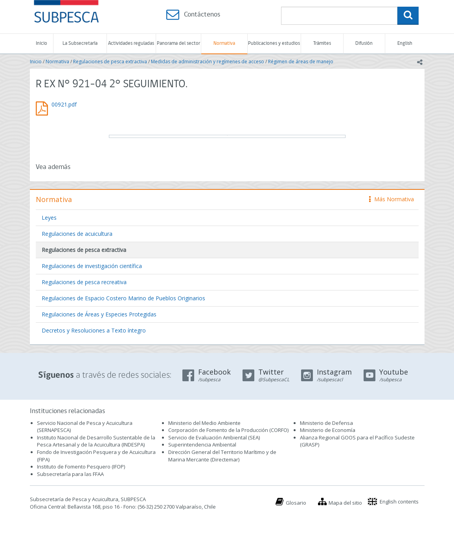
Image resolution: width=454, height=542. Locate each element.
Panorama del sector (178, 43)
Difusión (364, 43)
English (404, 43)
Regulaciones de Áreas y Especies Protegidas (99, 314)
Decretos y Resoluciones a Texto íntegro (94, 330)
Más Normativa (391, 199)
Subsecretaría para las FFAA (70, 474)
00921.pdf (64, 104)
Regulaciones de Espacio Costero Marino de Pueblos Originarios (123, 298)
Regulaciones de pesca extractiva (110, 61)
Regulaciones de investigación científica (92, 266)
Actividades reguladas (131, 43)
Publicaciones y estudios (274, 43)
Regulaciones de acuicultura (77, 233)
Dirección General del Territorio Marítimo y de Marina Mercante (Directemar (222, 455)
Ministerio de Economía (327, 430)
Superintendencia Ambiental (202, 444)
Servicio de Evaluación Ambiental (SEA (213, 437)
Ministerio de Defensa (326, 422)
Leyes (49, 217)
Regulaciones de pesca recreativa (84, 282)
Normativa (224, 43)
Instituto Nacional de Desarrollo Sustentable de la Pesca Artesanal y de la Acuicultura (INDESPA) (96, 441)
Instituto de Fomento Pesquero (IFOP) (81, 466)
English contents (399, 501)
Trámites (322, 43)
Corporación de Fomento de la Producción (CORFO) (228, 430)
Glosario (296, 502)
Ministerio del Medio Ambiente (204, 422)
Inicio (41, 43)
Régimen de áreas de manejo (300, 61)
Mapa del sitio (345, 502)
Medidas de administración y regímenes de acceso (207, 61)
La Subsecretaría (79, 43)
